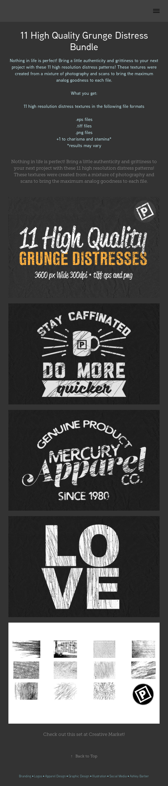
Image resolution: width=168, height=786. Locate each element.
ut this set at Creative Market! (84, 734)
